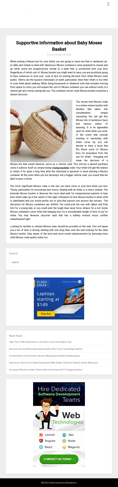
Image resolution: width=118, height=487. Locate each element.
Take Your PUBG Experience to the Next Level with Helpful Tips (40, 342)
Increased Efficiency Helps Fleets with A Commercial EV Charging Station (45, 369)
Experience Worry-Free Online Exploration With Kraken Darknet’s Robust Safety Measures (53, 362)
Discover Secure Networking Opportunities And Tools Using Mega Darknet (45, 349)
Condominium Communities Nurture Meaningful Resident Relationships (44, 355)
